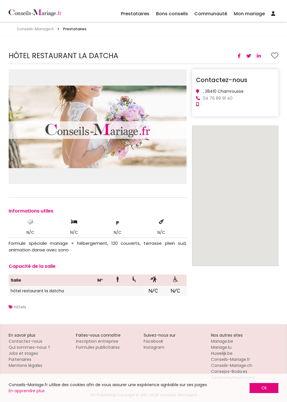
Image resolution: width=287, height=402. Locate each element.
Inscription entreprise (97, 341)
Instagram (154, 347)
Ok (264, 388)
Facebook (153, 341)
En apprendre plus (27, 391)
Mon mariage (249, 13)
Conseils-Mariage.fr (230, 359)
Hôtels (20, 307)
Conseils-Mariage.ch (231, 365)
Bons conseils (172, 13)
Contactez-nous (25, 341)
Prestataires (135, 13)
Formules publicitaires (98, 347)
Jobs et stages (23, 353)
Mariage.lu (221, 347)
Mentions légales (25, 365)
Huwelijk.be (222, 353)
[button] (181, 74)
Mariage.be (222, 341)
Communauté (210, 13)
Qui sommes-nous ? (29, 347)
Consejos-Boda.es (229, 371)
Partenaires (20, 359)
